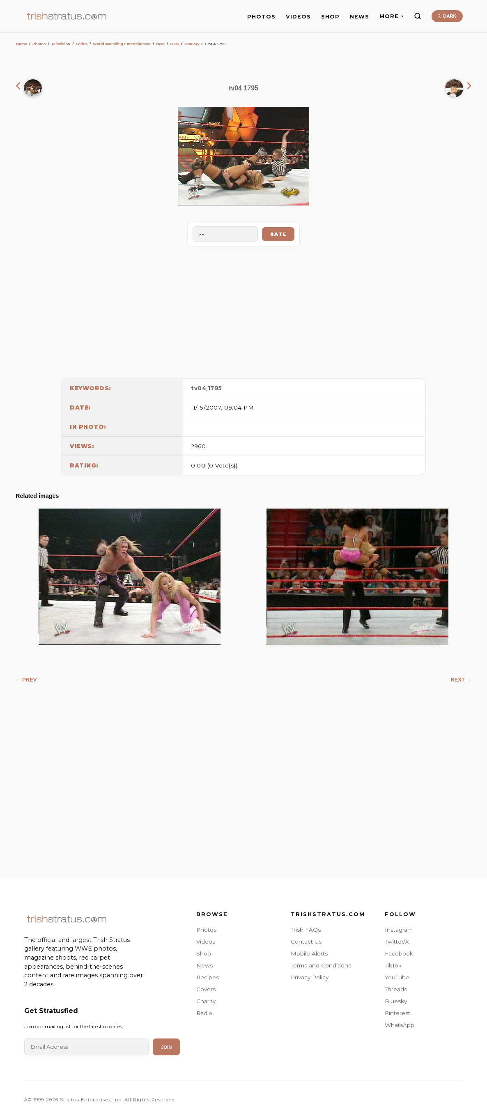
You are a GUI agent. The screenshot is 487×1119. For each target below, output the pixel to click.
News (204, 965)
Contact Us (306, 941)
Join (166, 1047)
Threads (396, 989)
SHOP (330, 17)
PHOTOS (261, 17)
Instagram (399, 929)
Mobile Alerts (309, 953)
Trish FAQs (306, 929)
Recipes (207, 977)
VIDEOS (298, 17)
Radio (204, 1013)
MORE (391, 16)
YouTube (397, 977)
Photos (39, 43)
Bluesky (396, 1001)
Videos (205, 941)
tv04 (198, 388)
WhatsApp (399, 1025)
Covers (206, 989)
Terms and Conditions (321, 965)
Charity (206, 1001)
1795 (215, 388)
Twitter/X (397, 941)
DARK (447, 16)
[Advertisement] (243, 310)
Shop (203, 953)
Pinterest (397, 1013)
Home (21, 43)
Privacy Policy (309, 977)
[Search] (417, 16)
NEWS (359, 17)
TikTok (393, 965)
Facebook (399, 953)
